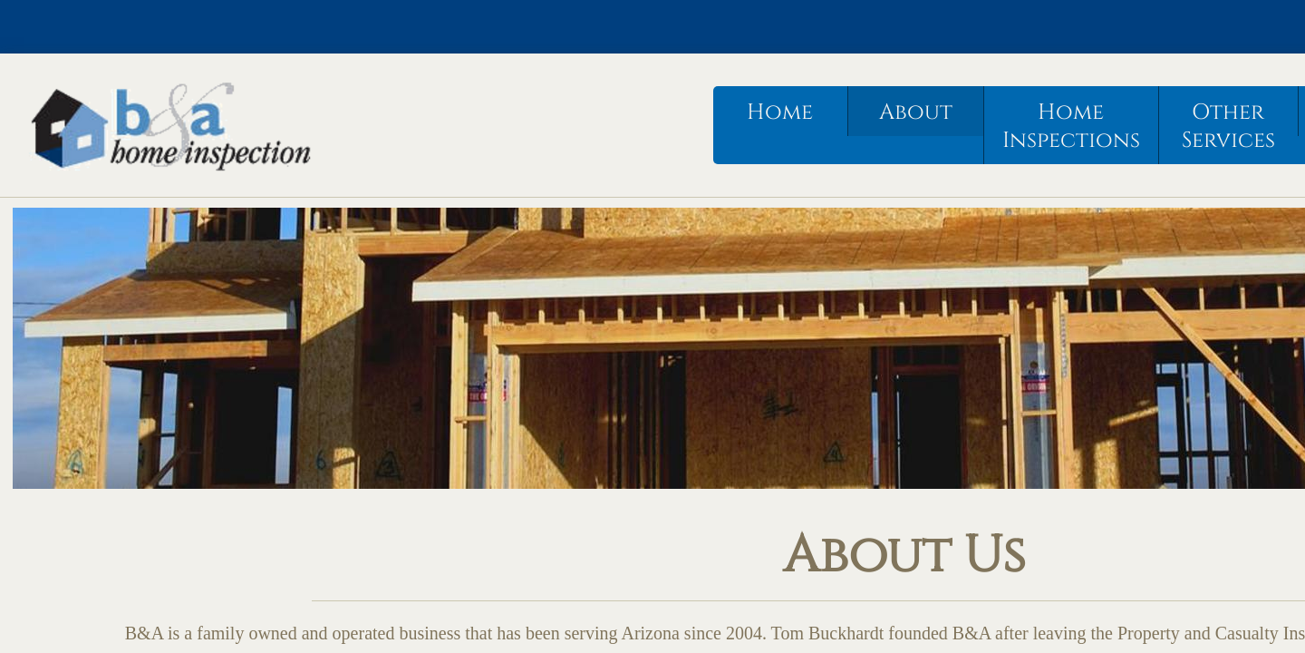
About (915, 112)
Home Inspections (1071, 126)
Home (780, 112)
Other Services (1228, 126)
